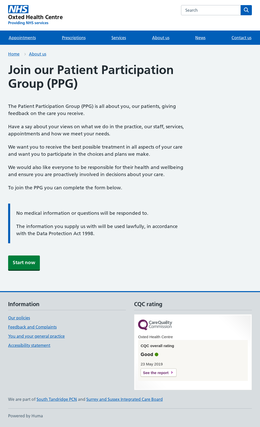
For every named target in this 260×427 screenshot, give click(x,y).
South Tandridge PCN (57, 399)
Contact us (241, 37)
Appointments (22, 37)
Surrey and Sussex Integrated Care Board (124, 399)
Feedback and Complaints (32, 327)
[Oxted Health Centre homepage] (35, 15)
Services (118, 37)
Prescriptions (74, 37)
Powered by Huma (25, 415)
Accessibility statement (29, 345)
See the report (156, 373)
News (200, 37)
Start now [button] (24, 262)
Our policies (19, 317)
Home (14, 53)
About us (160, 37)
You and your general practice (36, 336)
